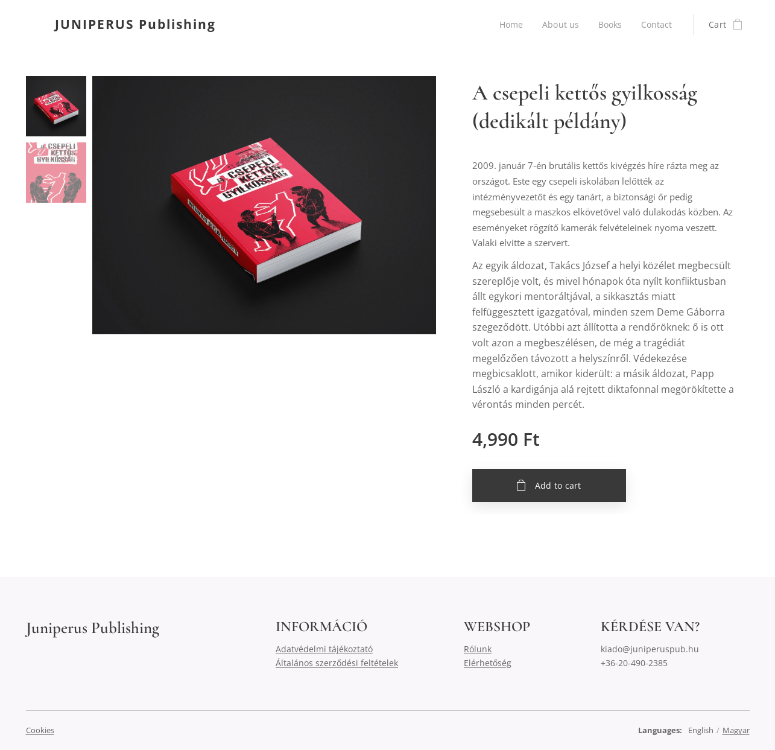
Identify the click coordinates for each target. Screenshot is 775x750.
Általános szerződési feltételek (337, 663)
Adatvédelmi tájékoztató (324, 649)
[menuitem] (511, 25)
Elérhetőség (487, 663)
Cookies (40, 730)
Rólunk (478, 649)
